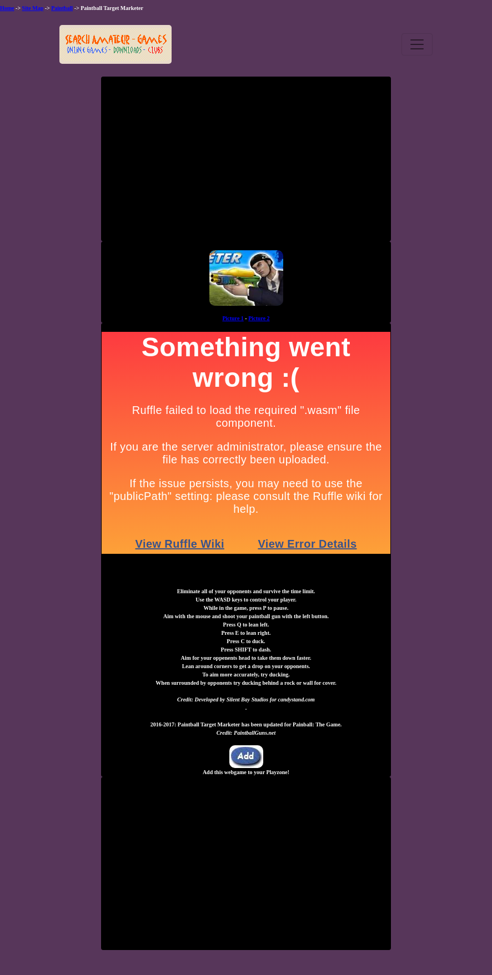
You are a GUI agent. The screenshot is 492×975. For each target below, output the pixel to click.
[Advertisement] (246, 163)
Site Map (33, 8)
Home (7, 8)
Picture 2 (258, 318)
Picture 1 (232, 318)
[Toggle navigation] (417, 44)
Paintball (62, 8)
